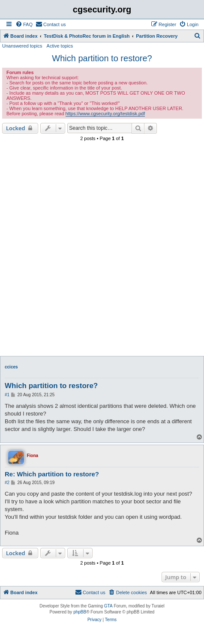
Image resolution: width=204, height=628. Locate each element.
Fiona (32, 455)
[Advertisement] (102, 250)
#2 (7, 482)
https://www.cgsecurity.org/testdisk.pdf (105, 113)
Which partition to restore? (102, 58)
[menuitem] (24, 24)
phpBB (79, 612)
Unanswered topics (22, 45)
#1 (7, 394)
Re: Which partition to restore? (52, 474)
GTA (108, 606)
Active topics (60, 45)
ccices (11, 367)
